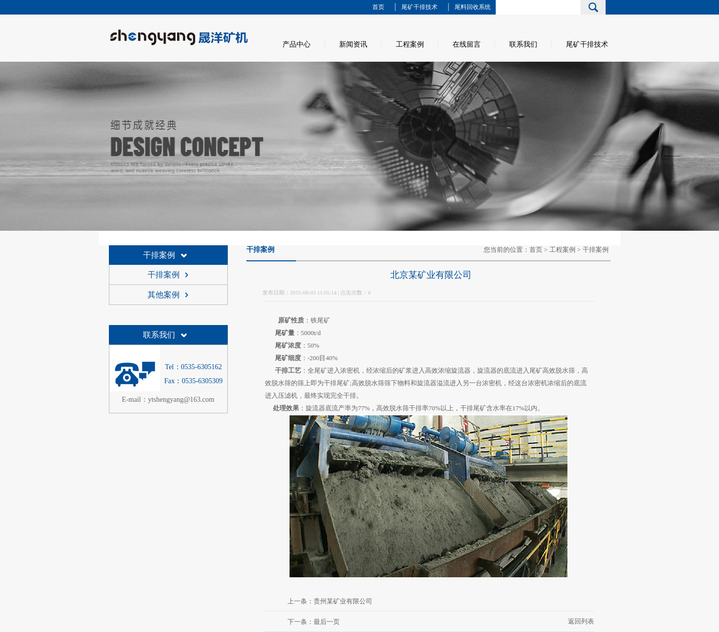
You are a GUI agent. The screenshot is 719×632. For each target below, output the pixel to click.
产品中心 (296, 44)
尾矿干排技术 (419, 7)
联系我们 (523, 44)
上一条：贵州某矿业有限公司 (329, 601)
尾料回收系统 (473, 7)
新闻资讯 (353, 44)
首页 (378, 7)
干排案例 (159, 255)
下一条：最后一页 (313, 621)
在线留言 (467, 44)
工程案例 (410, 44)
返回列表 (581, 621)
